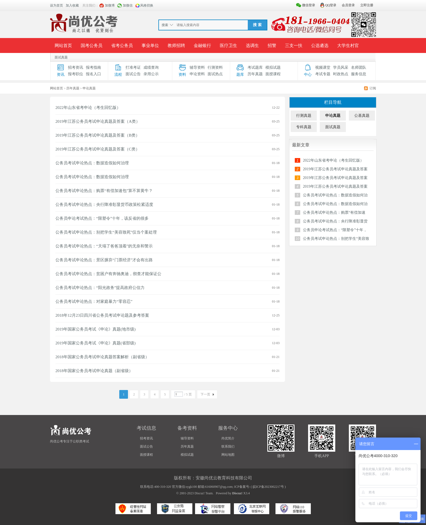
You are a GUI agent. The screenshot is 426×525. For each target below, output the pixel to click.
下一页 (205, 394)
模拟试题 (273, 67)
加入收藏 (72, 5)
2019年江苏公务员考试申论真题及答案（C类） (97, 149)
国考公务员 (91, 45)
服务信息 (358, 74)
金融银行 (202, 45)
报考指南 (93, 67)
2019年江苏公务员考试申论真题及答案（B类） (97, 135)
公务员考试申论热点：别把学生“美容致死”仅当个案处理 (106, 232)
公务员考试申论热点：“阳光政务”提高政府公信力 (100, 287)
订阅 (372, 88)
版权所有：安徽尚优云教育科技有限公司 (213, 478)
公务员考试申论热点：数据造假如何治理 (92, 163)
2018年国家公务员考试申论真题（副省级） (94, 371)
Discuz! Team (204, 493)
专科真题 (303, 127)
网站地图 (227, 455)
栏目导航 (333, 102)
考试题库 (255, 67)
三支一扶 (293, 45)
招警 (272, 45)
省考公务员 (122, 45)
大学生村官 (348, 45)
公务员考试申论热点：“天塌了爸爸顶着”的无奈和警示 (104, 246)
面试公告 (133, 74)
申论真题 (332, 116)
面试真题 (61, 57)
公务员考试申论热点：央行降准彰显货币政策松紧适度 (104, 204)
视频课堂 (322, 67)
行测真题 (303, 116)
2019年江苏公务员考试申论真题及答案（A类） (97, 121)
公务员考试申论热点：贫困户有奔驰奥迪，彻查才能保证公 (108, 274)
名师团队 (358, 67)
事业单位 (150, 45)
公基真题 (361, 116)
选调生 (252, 45)
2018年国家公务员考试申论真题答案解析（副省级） (102, 357)
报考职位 (75, 74)
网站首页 (63, 45)
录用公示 (151, 74)
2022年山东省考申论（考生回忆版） (88, 107)
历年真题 (255, 74)
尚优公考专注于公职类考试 (69, 441)
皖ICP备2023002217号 (268, 487)
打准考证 (133, 67)
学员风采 (340, 67)
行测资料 (215, 67)
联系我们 (227, 446)
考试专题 (322, 74)
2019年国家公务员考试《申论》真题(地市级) (95, 329)
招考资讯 (75, 67)
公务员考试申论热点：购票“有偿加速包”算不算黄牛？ (104, 190)
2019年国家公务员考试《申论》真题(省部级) (95, 343)
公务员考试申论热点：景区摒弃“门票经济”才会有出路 (104, 260)
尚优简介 (227, 438)
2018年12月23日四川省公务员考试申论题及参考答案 (102, 315)
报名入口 (93, 74)
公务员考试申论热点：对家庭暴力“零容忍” (93, 301)
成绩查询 (151, 67)
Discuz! (237, 493)
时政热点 (340, 74)
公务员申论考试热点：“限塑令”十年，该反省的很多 (102, 218)
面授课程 (273, 74)
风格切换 (146, 5)
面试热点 (215, 74)
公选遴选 (319, 45)
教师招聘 (176, 45)
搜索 (165, 25)
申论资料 (197, 74)
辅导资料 (197, 67)
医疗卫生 (228, 45)
